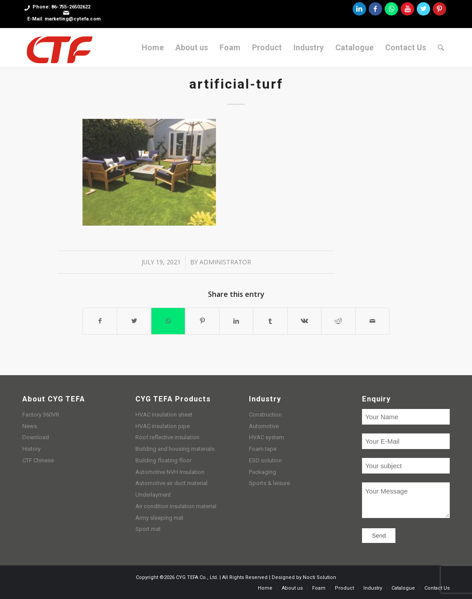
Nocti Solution (319, 577)
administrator (225, 262)
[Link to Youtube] (407, 9)
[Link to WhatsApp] (391, 9)
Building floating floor (163, 460)
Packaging (262, 472)
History (31, 448)
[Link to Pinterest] (439, 9)
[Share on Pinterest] (202, 321)
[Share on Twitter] (134, 321)
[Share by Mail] (373, 321)
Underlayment (153, 494)
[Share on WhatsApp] (168, 321)
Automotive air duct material (171, 483)
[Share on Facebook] (100, 321)
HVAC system (266, 437)
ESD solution (265, 460)
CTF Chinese (38, 460)
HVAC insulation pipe (162, 426)
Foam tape (263, 448)
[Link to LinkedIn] (359, 9)
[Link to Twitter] (423, 9)
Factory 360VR (40, 414)
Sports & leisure (269, 483)
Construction (265, 414)
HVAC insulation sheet (163, 414)
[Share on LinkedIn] (236, 321)
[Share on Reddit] (338, 321)
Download (35, 437)
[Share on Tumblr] (270, 321)
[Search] (441, 48)
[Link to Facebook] (375, 9)
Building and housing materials (175, 448)
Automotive (264, 426)
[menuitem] (153, 48)
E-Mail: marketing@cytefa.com (64, 19)
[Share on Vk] (304, 321)
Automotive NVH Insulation (169, 472)
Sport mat (148, 529)
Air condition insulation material (175, 506)
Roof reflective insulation (167, 437)
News (29, 426)
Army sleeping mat (159, 517)
